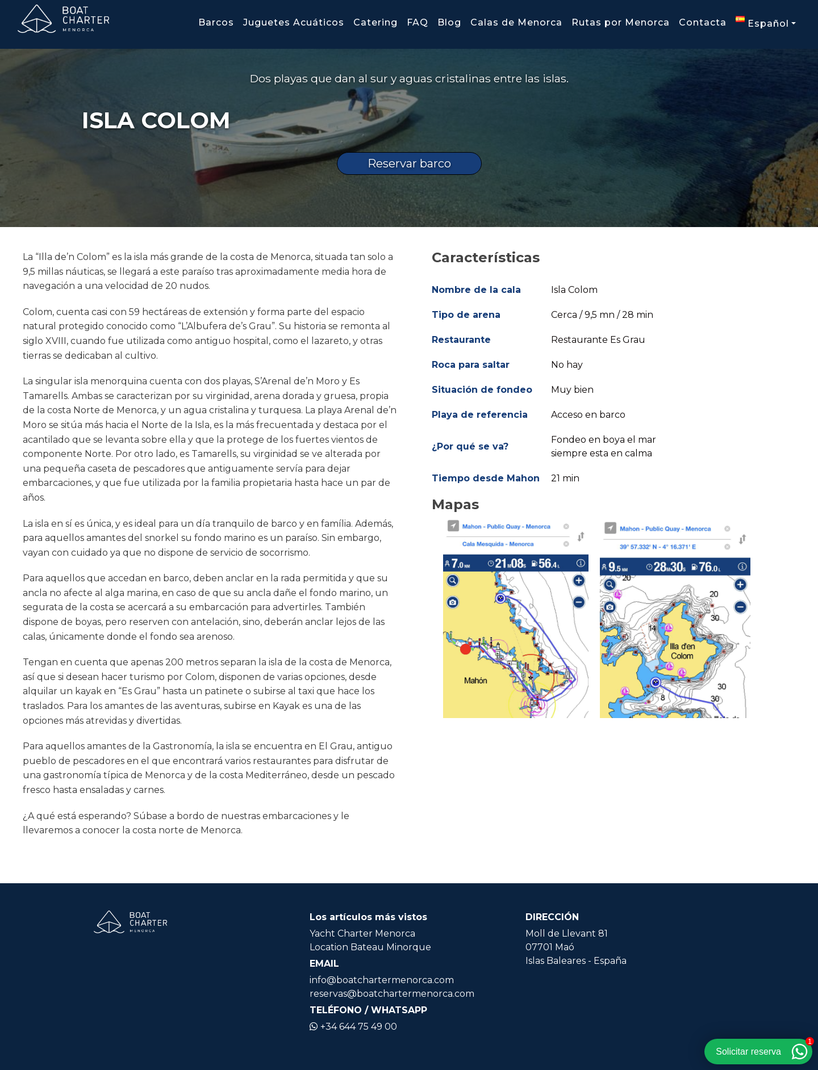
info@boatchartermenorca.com (382, 980)
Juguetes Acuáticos (293, 22)
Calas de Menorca (516, 22)
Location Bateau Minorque (370, 947)
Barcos (216, 22)
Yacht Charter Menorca (362, 933)
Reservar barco (409, 163)
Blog (449, 22)
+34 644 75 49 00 (353, 1026)
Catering (375, 22)
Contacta (703, 22)
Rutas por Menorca (620, 22)
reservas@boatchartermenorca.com (392, 993)
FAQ (417, 22)
